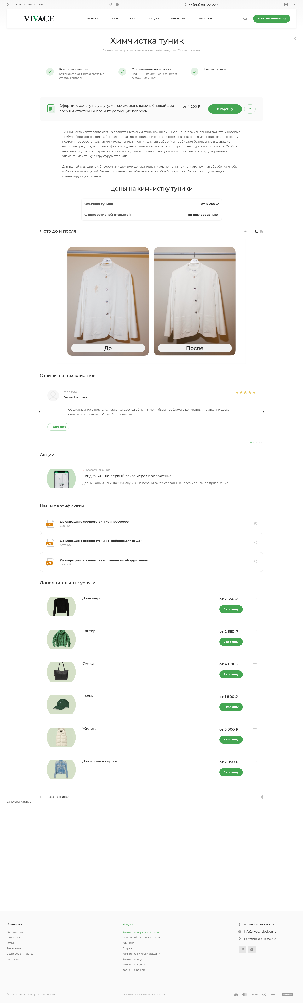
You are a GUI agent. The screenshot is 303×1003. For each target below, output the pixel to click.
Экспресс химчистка (20, 953)
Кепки (88, 696)
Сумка (88, 663)
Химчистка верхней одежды (141, 932)
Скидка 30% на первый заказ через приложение (127, 476)
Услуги (128, 924)
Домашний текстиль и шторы (142, 937)
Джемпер (91, 598)
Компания (14, 924)
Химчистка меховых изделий (141, 953)
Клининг (128, 942)
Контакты (13, 959)
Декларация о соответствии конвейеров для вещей (101, 541)
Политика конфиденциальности (144, 994)
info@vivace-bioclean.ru (260, 931)
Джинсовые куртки (99, 761)
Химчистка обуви (134, 959)
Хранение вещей (134, 969)
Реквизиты (14, 948)
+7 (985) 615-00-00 (202, 4)
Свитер (88, 631)
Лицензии (13, 937)
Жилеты (89, 729)
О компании (15, 932)
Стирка (127, 948)
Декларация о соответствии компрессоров (94, 521)
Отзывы (12, 942)
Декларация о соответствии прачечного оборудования (104, 560)
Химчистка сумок (134, 964)
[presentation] (40, 416)
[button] (251, 442)
